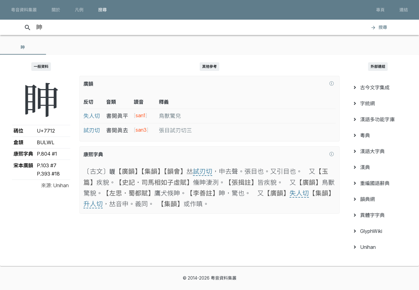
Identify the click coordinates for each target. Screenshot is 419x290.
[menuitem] (378, 87)
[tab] (23, 47)
